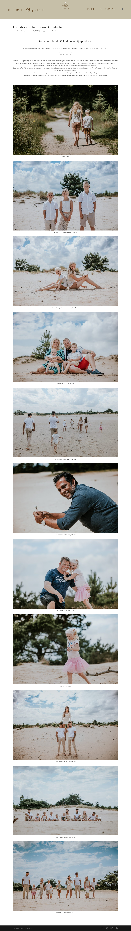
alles (41, 31)
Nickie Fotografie (22, 31)
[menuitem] (15, 7)
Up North (28, 928)
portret (46, 31)
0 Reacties (54, 31)
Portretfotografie (65, 54)
